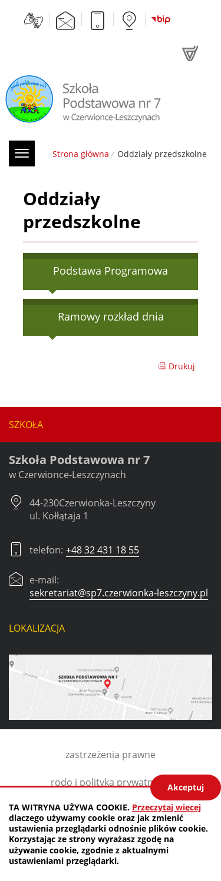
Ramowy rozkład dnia (111, 316)
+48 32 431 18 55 (102, 549)
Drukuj (176, 366)
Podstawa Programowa (110, 270)
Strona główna (80, 153)
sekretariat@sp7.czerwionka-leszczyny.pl (118, 592)
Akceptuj (185, 787)
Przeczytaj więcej (166, 807)
